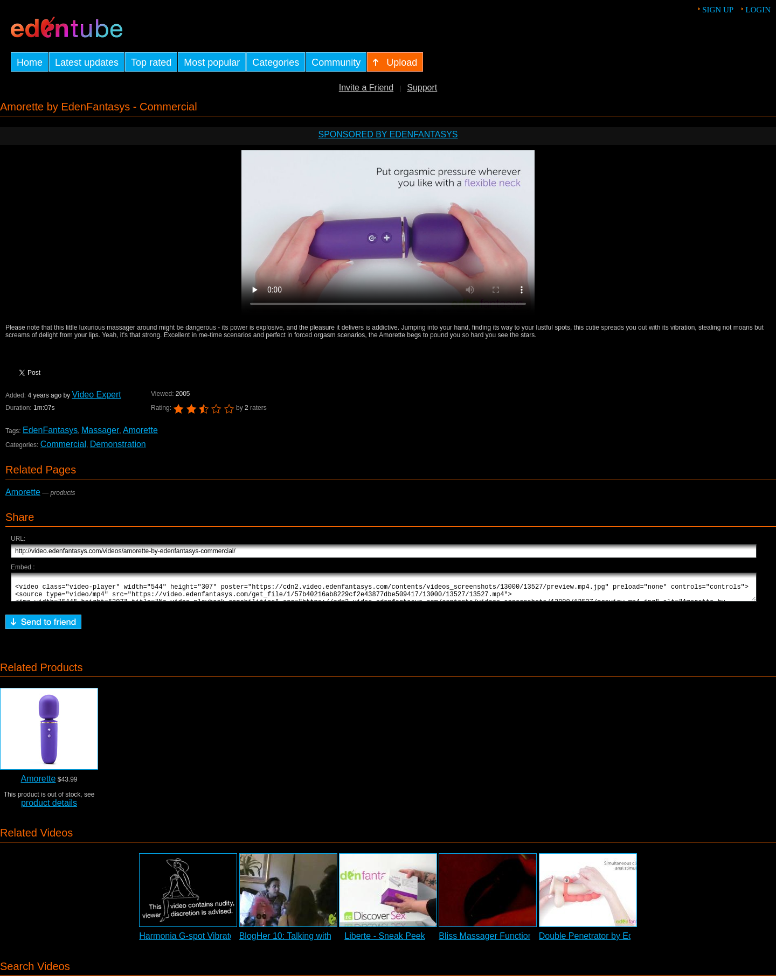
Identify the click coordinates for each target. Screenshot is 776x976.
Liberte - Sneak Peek (384, 940)
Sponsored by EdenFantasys (388, 134)
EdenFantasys (50, 430)
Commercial (63, 444)
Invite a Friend (366, 87)
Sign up (717, 9)
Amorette (140, 430)
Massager (100, 430)
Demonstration (118, 444)
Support (422, 87)
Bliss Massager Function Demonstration (515, 940)
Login (758, 9)
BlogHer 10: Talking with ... (290, 940)
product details (49, 807)
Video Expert (96, 394)
